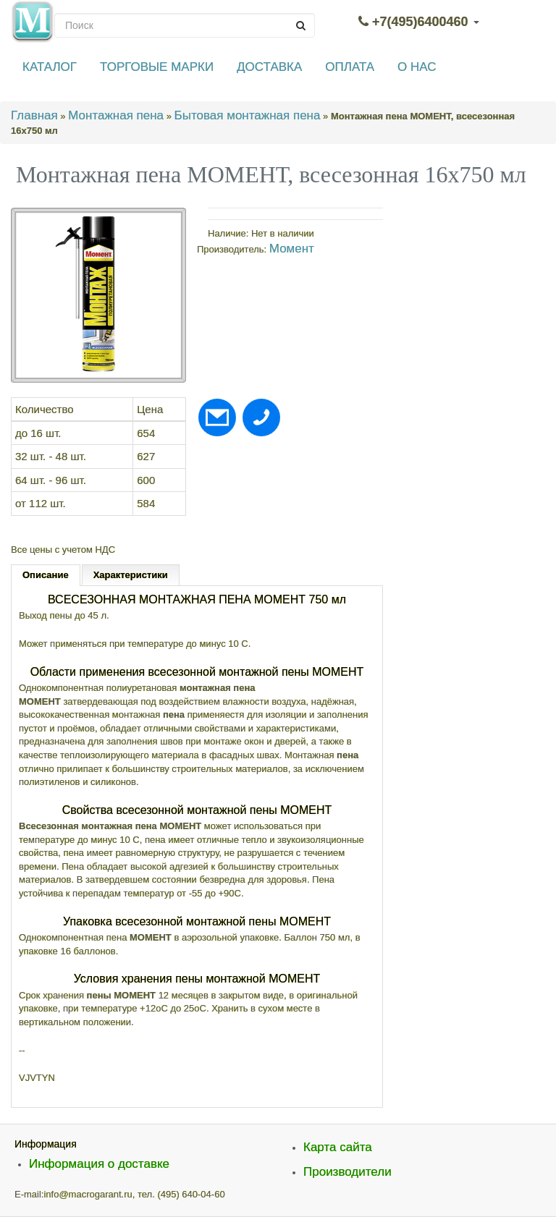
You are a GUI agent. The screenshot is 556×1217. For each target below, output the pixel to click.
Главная (34, 115)
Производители (347, 1172)
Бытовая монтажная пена (247, 115)
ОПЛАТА (349, 67)
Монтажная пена (116, 115)
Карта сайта (337, 1147)
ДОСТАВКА (269, 67)
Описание (45, 574)
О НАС (416, 67)
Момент (291, 248)
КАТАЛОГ (49, 67)
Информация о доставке (99, 1164)
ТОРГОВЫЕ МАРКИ (157, 67)
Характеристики (130, 574)
